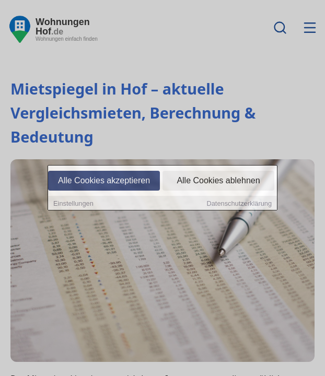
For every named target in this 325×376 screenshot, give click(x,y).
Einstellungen (73, 203)
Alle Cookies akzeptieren (104, 180)
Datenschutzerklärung (239, 203)
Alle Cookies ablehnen (218, 180)
